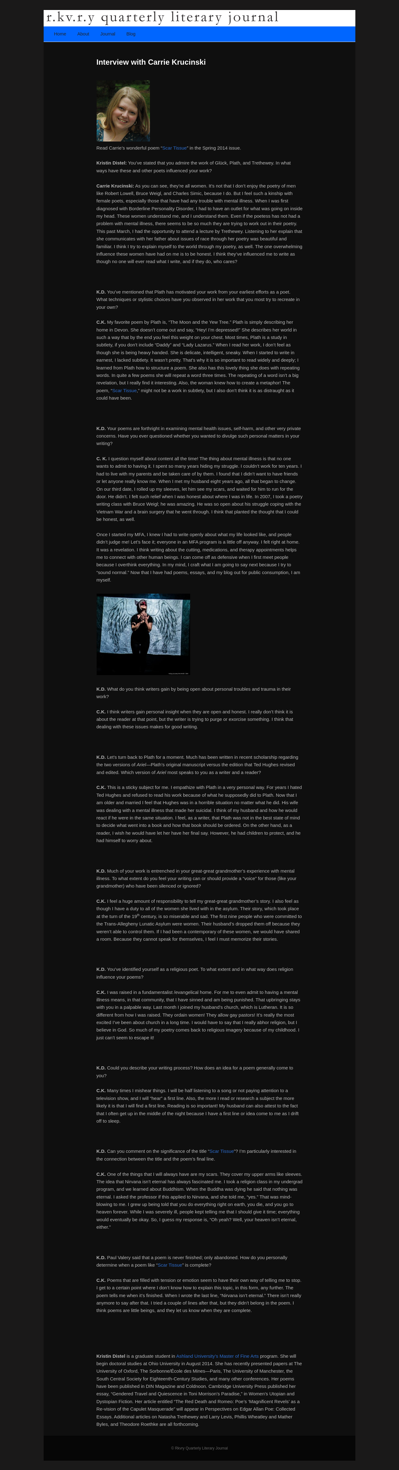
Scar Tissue (174, 148)
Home (60, 33)
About (83, 33)
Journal (107, 33)
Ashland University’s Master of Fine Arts (218, 1356)
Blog (130, 33)
